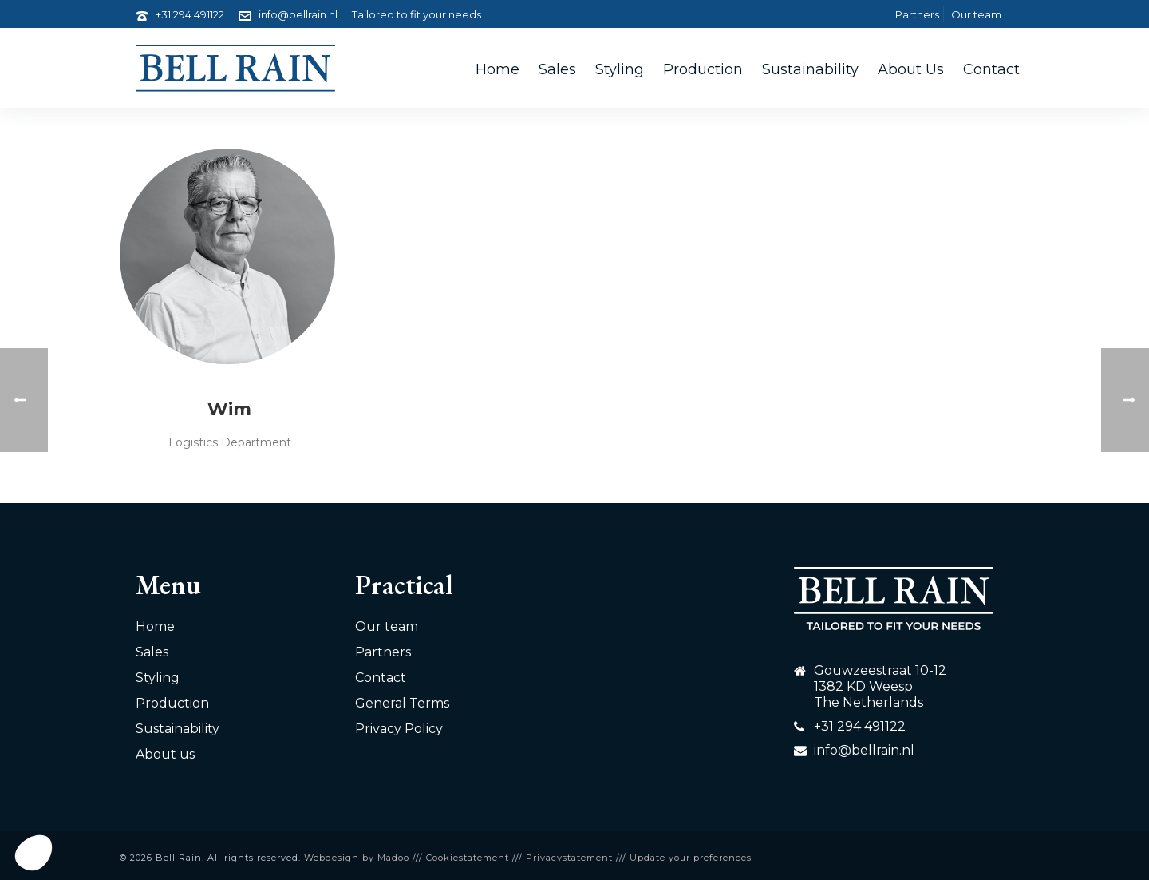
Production (703, 69)
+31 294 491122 (190, 14)
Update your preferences (691, 857)
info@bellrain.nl (298, 14)
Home (497, 69)
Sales (557, 69)
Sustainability (810, 69)
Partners (383, 652)
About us (911, 69)
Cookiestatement (467, 857)
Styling (619, 69)
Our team (386, 626)
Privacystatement (569, 857)
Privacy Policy (399, 728)
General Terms (402, 703)
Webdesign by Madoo (356, 857)
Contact (991, 69)
